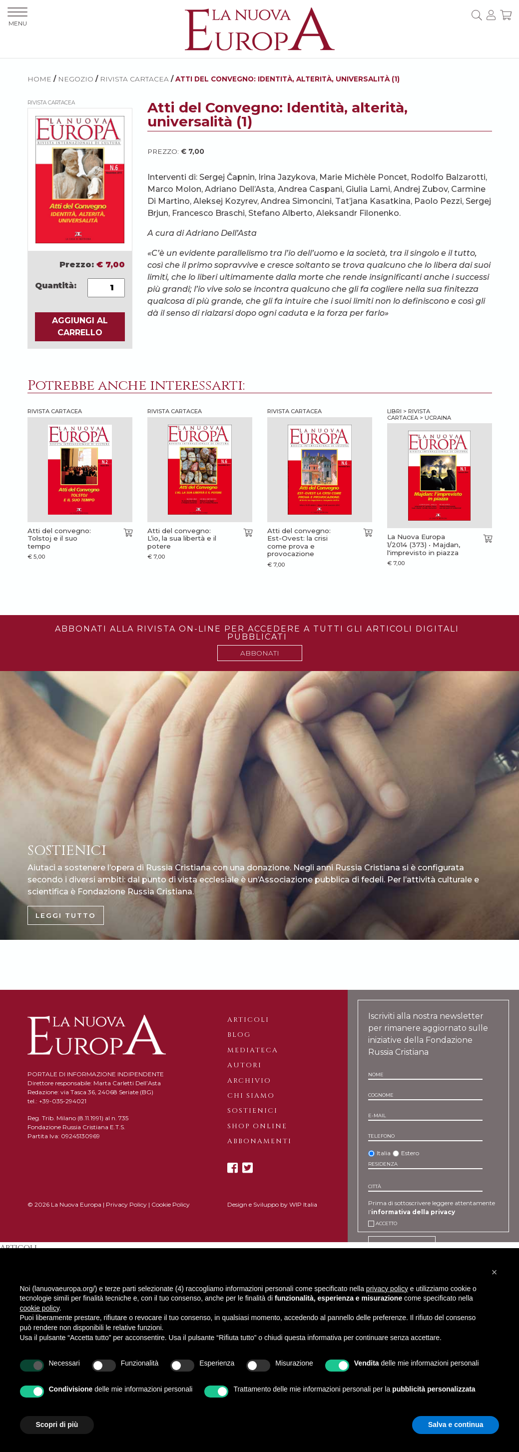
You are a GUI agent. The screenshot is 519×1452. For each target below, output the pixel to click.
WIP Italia (303, 1204)
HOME (39, 79)
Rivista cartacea (134, 79)
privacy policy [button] (387, 1289)
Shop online (257, 1126)
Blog (239, 1034)
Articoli (248, 1019)
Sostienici (252, 1110)
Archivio (249, 1080)
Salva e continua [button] (455, 1425)
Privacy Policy (126, 1204)
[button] (495, 1272)
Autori (244, 1065)
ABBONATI (259, 653)
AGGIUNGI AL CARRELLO (80, 326)
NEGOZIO (75, 79)
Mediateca (252, 1050)
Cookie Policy (170, 1204)
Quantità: (55, 285)
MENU (17, 17)
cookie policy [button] (39, 1308)
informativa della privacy (413, 1212)
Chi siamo (251, 1095)
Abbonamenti (259, 1141)
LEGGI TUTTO (65, 915)
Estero (410, 1153)
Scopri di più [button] (57, 1425)
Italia (384, 1153)
